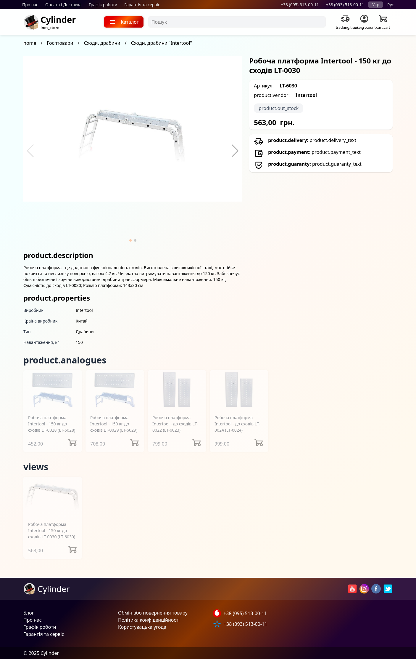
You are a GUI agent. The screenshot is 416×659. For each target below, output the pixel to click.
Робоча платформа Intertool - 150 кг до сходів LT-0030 (51, 530)
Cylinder (58, 19)
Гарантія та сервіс (142, 4)
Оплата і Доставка (63, 4)
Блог (28, 612)
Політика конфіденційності (149, 620)
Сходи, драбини (102, 43)
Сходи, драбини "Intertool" (161, 43)
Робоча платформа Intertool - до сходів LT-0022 (175, 424)
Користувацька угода (142, 627)
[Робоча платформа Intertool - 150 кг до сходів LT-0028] (52, 390)
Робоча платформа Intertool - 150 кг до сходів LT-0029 (113, 424)
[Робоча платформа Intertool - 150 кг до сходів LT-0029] (115, 390)
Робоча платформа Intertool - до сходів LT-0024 (237, 424)
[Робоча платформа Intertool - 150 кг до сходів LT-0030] (52, 496)
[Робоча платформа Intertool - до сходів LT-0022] (177, 390)
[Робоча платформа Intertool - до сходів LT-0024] (239, 390)
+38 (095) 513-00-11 (300, 4)
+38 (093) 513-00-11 (345, 4)
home (29, 43)
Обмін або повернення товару (153, 612)
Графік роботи (103, 4)
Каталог (124, 21)
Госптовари (60, 43)
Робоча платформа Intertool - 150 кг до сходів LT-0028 (51, 424)
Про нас (30, 4)
